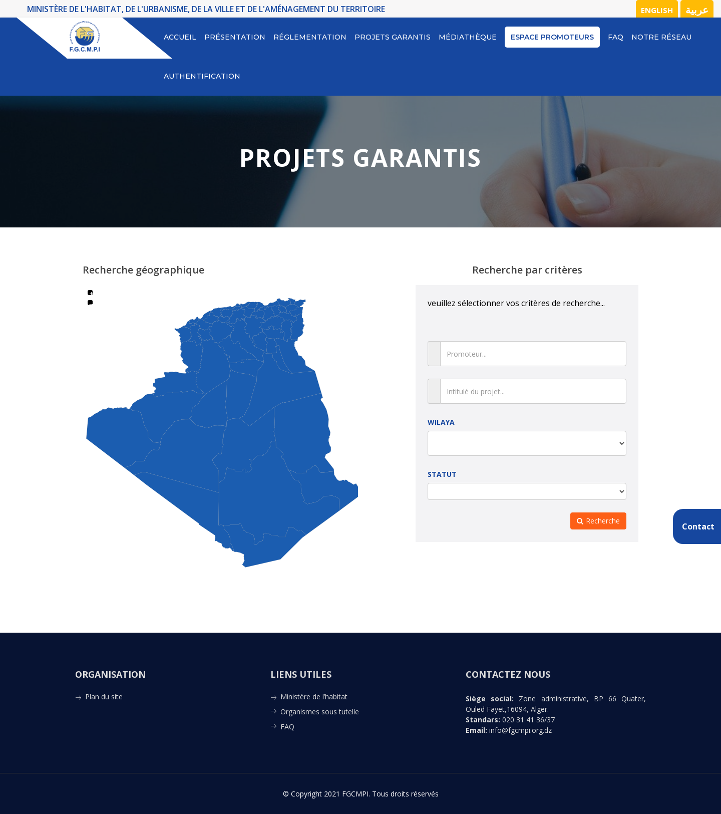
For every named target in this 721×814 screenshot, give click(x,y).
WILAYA (441, 422)
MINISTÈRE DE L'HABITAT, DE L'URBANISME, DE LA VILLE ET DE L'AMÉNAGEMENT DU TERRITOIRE (206, 9)
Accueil (180, 37)
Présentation (234, 37)
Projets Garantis (392, 37)
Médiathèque (468, 37)
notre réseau (661, 37)
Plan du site (104, 696)
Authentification (202, 76)
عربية (696, 10)
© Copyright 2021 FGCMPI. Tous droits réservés (361, 793)
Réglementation (309, 37)
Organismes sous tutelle (319, 711)
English (657, 10)
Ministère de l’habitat (313, 696)
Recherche (598, 520)
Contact (698, 526)
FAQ (615, 37)
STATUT (442, 474)
